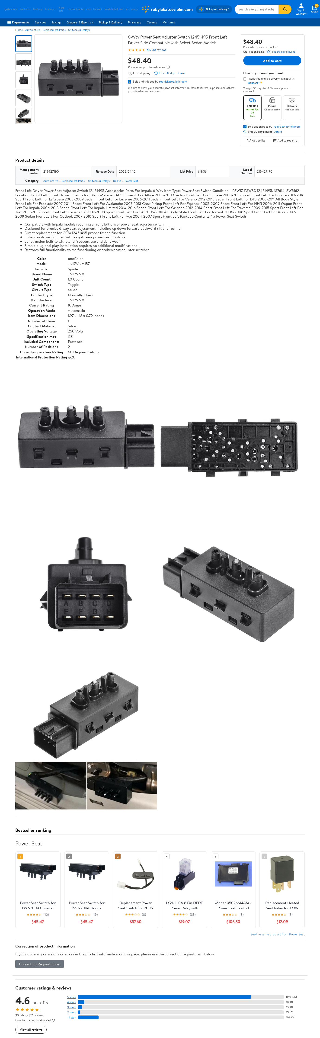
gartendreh (11, 9)
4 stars (71, 1002)
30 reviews (159, 50)
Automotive (32, 30)
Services (40, 22)
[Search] (284, 9)
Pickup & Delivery (110, 22)
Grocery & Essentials (80, 22)
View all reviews (31, 1029)
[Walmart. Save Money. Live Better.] (167, 9)
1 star (72, 1017)
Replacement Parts (54, 30)
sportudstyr (132, 9)
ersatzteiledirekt (114, 9)
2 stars (71, 1012)
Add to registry (285, 140)
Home (19, 30)
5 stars (71, 997)
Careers (152, 22)
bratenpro (50, 9)
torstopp (37, 9)
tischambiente (75, 9)
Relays (117, 181)
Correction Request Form (39, 964)
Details (278, 131)
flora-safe (62, 9)
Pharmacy (134, 22)
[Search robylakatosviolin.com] (256, 9)
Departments (18, 22)
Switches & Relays (79, 30)
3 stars (71, 1007)
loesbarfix (25, 9)
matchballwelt (94, 9)
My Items (169, 22)
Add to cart (272, 60)
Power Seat (131, 181)
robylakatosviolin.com (173, 81)
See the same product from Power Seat (278, 934)
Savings (56, 22)
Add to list (256, 140)
